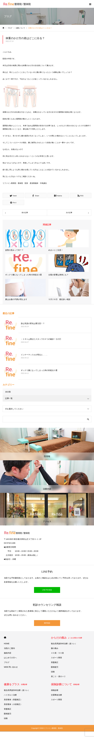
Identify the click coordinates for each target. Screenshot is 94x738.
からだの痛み (66, 637)
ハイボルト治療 (10, 695)
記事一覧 (9, 398)
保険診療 (54, 690)
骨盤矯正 (54, 662)
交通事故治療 (56, 695)
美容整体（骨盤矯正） (13, 700)
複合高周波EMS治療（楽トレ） (64, 644)
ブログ (6, 662)
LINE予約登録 (47, 590)
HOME (5, 637)
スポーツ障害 (56, 658)
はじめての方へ (10, 658)
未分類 (8, 392)
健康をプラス (15, 684)
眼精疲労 (54, 667)
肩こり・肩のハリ (58, 676)
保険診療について (65, 684)
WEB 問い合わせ (11, 667)
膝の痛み (54, 648)
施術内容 (7, 653)
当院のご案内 (9, 648)
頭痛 (53, 672)
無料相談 (47, 623)
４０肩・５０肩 (57, 653)
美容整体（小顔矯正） (13, 704)
